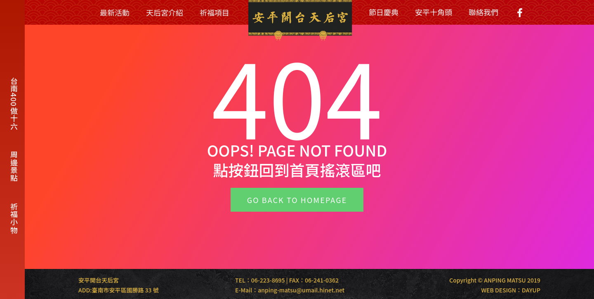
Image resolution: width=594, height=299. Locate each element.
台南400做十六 (14, 103)
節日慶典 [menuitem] (383, 12)
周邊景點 (14, 166)
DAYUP (531, 290)
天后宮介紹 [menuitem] (164, 12)
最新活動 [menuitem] (115, 12)
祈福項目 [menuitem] (214, 12)
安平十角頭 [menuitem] (433, 12)
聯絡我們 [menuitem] (483, 12)
